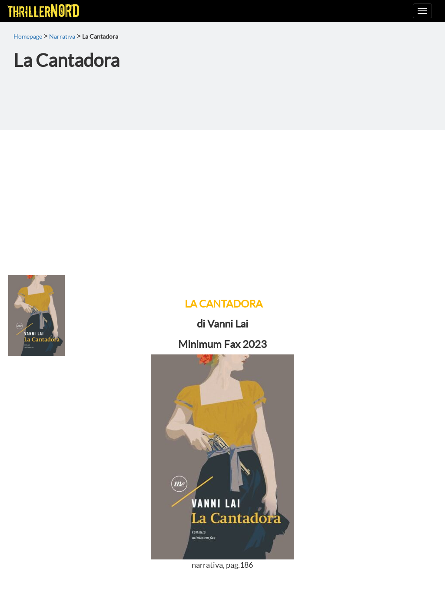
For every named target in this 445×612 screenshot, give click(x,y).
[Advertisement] (222, 195)
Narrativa (62, 36)
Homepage (27, 36)
